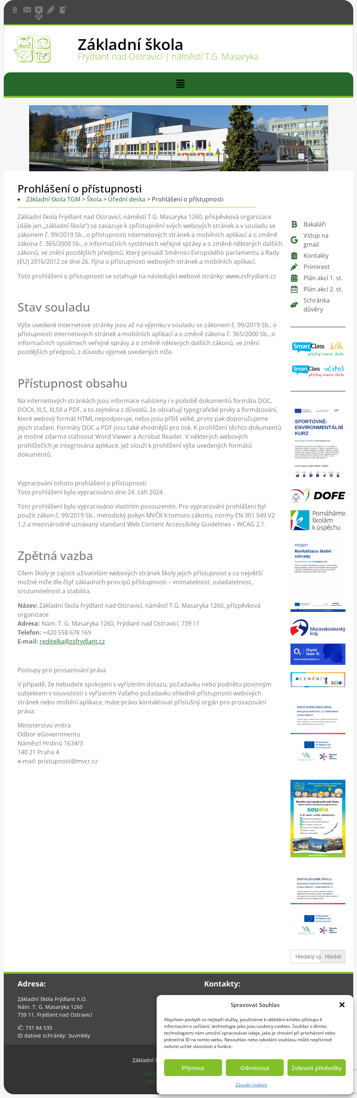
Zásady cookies (251, 1085)
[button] (342, 1004)
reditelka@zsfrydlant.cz (72, 641)
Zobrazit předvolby (317, 1068)
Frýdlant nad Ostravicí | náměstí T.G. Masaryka (168, 56)
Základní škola (131, 44)
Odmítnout (255, 1068)
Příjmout (193, 1068)
